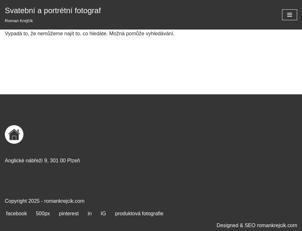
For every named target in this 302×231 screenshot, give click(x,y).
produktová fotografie (139, 213)
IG (103, 213)
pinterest (69, 213)
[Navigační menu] (289, 14)
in (90, 213)
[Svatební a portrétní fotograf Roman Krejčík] (53, 14)
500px (43, 213)
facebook (16, 213)
